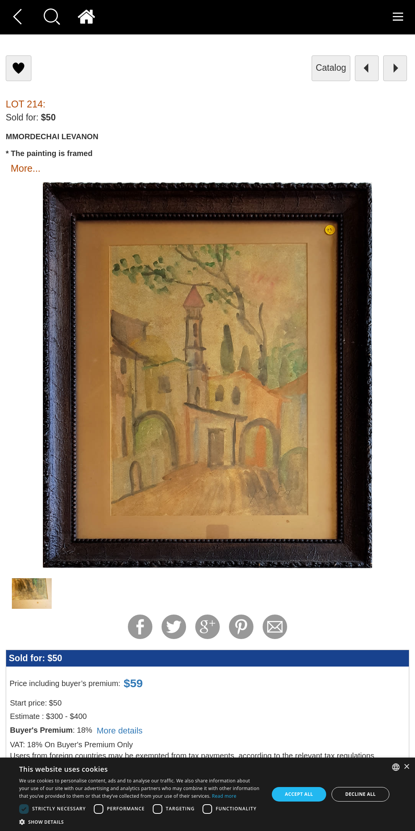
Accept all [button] (299, 794)
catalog (331, 68)
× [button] (406, 767)
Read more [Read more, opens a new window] (224, 796)
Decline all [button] (360, 794)
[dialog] (207, 794)
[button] (140, 821)
